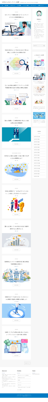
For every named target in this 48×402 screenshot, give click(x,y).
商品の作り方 (16, 266)
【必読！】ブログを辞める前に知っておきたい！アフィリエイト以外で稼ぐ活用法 (39, 69)
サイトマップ (19, 382)
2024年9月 (36, 139)
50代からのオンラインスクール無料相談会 (23, 375)
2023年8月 (36, 173)
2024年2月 (36, 157)
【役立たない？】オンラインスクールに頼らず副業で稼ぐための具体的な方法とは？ (39, 108)
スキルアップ (12, 5)
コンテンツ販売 (26, 5)
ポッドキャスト (33, 5)
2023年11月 (36, 165)
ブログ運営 (19, 5)
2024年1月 (36, 160)
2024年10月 (36, 136)
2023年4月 (36, 176)
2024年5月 (36, 149)
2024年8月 (36, 141)
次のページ (27, 363)
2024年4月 (36, 152)
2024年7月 (36, 144)
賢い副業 (6, 5)
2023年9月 (36, 171)
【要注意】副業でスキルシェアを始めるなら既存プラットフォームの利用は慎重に (39, 122)
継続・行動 (16, 54)
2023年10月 (36, 168)
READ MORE (16, 38)
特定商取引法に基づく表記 (21, 377)
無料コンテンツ (41, 5)
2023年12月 (36, 163)
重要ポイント (16, 19)
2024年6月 (36, 147)
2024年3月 (36, 155)
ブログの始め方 (16, 301)
